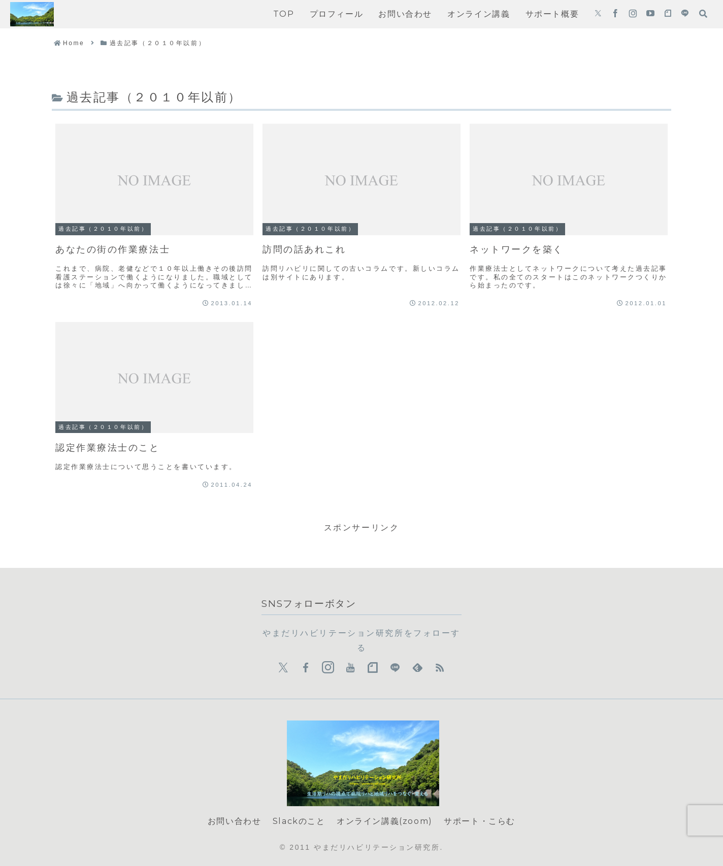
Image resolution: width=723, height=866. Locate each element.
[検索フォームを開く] (703, 14)
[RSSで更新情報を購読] (440, 668)
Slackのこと (299, 821)
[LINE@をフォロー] (685, 14)
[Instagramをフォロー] (633, 14)
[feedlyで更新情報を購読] (417, 668)
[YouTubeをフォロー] (650, 14)
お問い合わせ (234, 821)
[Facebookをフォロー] (615, 14)
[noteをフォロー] (668, 14)
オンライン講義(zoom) (385, 821)
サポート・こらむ (479, 821)
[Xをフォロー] (598, 14)
